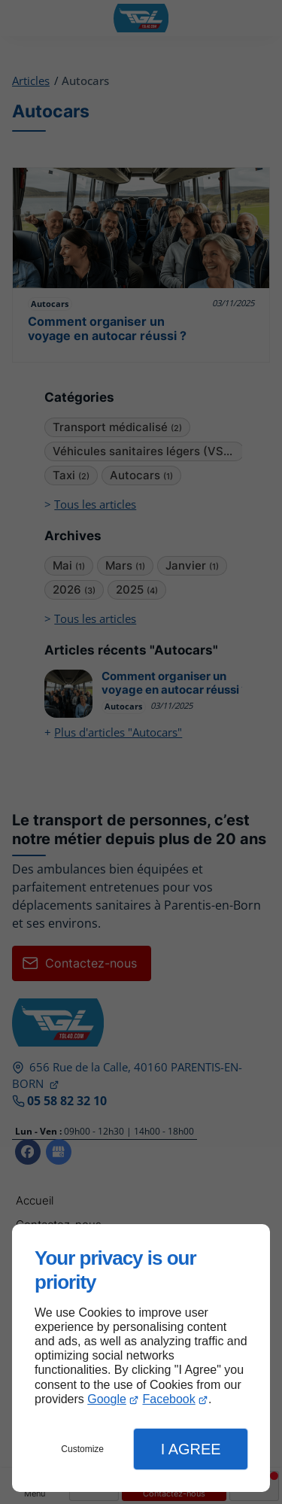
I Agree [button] (191, 1449)
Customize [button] (82, 1449)
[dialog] (141, 1358)
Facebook (168, 1399)
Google (106, 1399)
